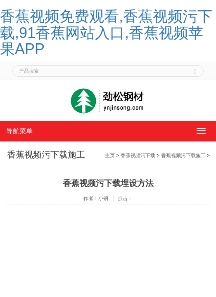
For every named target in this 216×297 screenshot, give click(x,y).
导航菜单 (19, 130)
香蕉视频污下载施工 (183, 155)
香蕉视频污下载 (138, 155)
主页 (110, 155)
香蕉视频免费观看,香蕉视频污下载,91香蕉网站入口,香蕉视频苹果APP (106, 32)
